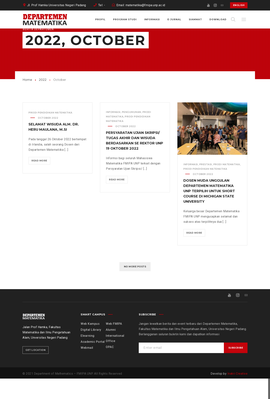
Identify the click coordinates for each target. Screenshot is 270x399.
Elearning (87, 356)
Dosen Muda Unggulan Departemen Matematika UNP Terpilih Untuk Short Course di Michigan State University (209, 211)
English (239, 5)
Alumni (111, 350)
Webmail (87, 368)
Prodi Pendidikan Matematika (50, 133)
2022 (42, 100)
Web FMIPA (114, 344)
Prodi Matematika (226, 185)
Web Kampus (90, 344)
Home (27, 100)
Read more (41, 182)
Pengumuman (131, 132)
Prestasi (205, 185)
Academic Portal (93, 362)
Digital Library (91, 350)
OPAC (110, 367)
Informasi (113, 132)
